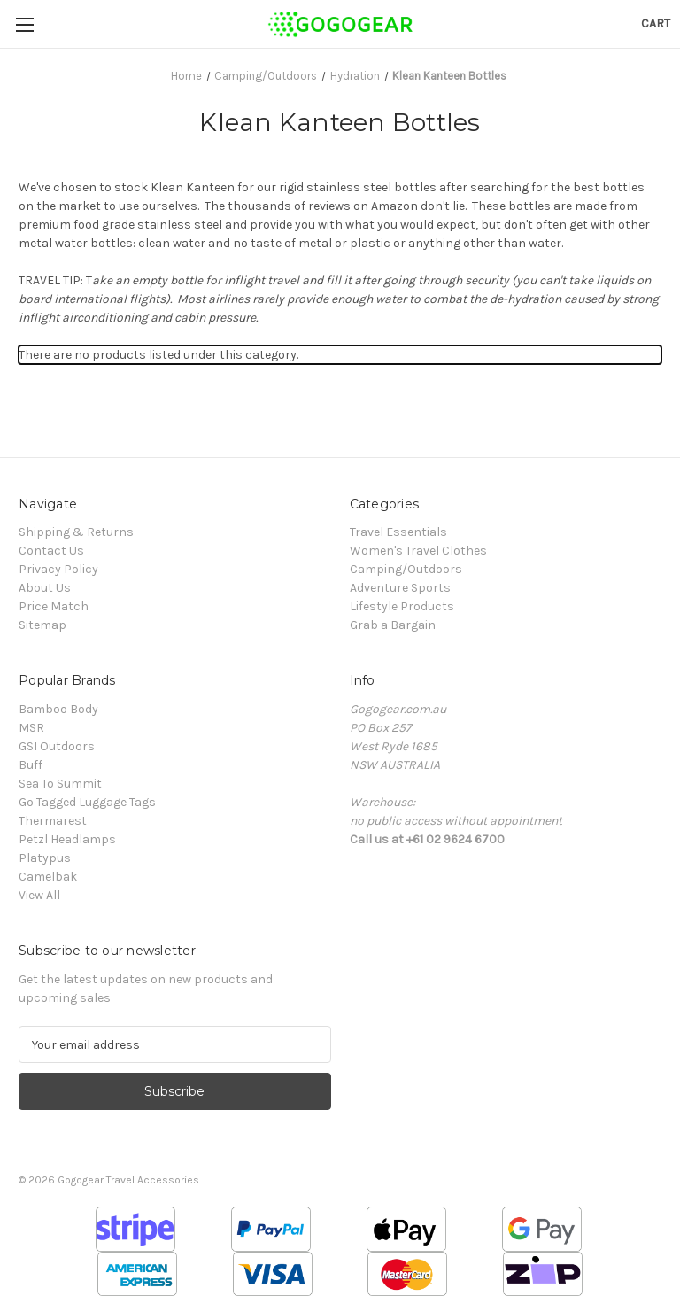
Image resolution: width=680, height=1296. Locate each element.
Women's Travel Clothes (418, 550)
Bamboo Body (58, 709)
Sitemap (42, 624)
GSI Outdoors (57, 746)
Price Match (54, 606)
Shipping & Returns (76, 531)
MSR (31, 727)
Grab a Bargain (393, 624)
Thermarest (53, 820)
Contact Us (51, 550)
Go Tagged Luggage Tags (87, 802)
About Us (45, 587)
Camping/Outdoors (406, 569)
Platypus (45, 857)
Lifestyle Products (402, 606)
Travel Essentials (398, 531)
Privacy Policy (58, 569)
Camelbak (48, 876)
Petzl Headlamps (67, 839)
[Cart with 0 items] (655, 23)
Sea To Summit (60, 783)
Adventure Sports (400, 587)
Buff (30, 764)
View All (39, 895)
